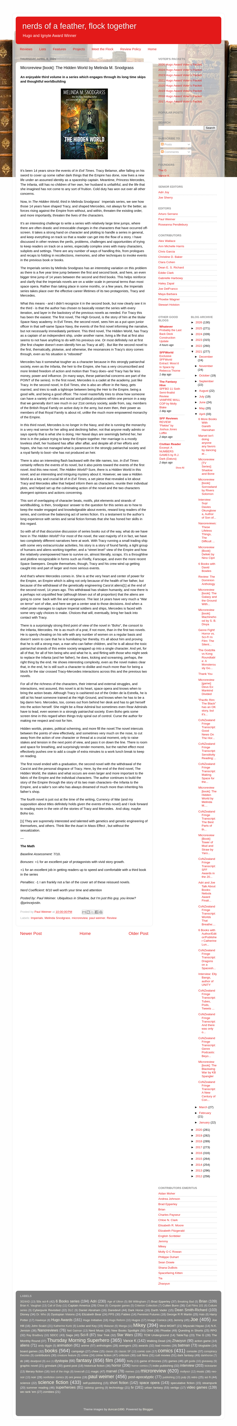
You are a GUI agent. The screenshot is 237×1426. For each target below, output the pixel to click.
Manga (123, 1326)
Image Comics (157, 1320)
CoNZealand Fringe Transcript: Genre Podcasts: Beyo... (207, 1047)
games (173, 1361)
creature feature (66, 1355)
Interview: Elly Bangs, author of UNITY (207, 979)
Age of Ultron (115, 1301)
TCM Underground (156, 1335)
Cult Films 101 (194, 1305)
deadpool (35, 1361)
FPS (111, 1314)
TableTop (182, 1335)
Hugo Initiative (92, 1320)
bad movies (163, 1345)
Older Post (138, 933)
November (206, 366)
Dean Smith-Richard (191, 1310)
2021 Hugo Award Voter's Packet (180, 80)
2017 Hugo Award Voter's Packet (180, 101)
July (202, 396)
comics (165, 1350)
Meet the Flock (102, 49)
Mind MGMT (168, 1326)
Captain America (79, 1305)
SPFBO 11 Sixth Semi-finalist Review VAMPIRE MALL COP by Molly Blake (169, 398)
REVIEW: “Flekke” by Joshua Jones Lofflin (168, 427)
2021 (199, 351)
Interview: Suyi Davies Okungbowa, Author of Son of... (207, 508)
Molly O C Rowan (170, 1251)
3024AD (25, 1301)
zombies (48, 1391)
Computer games (119, 1305)
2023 (199, 340)
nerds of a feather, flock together (79, 26)
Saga (69, 1335)
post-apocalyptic (141, 1377)
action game (203, 1341)
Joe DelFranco (168, 288)
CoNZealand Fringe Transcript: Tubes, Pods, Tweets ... (207, 999)
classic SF (125, 1351)
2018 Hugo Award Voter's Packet (180, 96)
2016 (199, 1153)
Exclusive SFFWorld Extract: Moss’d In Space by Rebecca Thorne (169, 363)
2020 (199, 1129)
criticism (124, 1355)
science (25, 1383)
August (204, 390)
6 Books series (68, 1301)
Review (112, 918)
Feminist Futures (148, 1314)
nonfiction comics (53, 1377)
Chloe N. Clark (168, 1220)
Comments (170, 152)
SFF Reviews (168, 418)
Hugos (136, 1320)
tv (132, 1387)
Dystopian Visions (63, 1314)
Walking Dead (156, 1341)
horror (116, 1365)
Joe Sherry (165, 197)
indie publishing (163, 1365)
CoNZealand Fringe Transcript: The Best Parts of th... (207, 820)
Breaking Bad (186, 1301)
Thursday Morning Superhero (78, 1340)
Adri (93, 1301)
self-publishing (92, 1383)
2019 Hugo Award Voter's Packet (180, 91)
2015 (199, 1158)
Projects (79, 49)
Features (59, 49)
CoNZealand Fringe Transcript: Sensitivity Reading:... (207, 751)
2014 (199, 1164)
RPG (213, 1330)
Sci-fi (84, 1335)
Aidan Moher (166, 1193)
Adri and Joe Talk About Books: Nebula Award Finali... (206, 891)
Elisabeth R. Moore (171, 1225)
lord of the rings (60, 1371)
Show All (180, 468)
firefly (130, 1361)
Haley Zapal (166, 283)
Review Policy (130, 49)
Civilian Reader (170, 444)
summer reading (37, 1387)
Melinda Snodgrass (57, 918)
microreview (80, 918)
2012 (199, 1176)
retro (194, 1377)
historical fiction (94, 1365)
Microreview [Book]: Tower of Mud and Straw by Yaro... (206, 844)
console (192, 1351)
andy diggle (45, 1345)
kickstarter (211, 1365)
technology (116, 1387)
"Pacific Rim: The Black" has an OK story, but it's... (207, 707)
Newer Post (31, 933)
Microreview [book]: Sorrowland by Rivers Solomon (207, 487)
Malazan (109, 1326)
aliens (24, 1345)
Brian (161, 1209)
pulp (183, 1377)
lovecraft (79, 1371)
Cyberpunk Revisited (47, 1310)
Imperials (37, 918)
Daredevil (114, 1310)
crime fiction (103, 1355)
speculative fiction (183, 1383)
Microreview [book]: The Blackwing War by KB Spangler (207, 1069)
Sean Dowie (166, 1262)
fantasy (84, 1360)
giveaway (207, 1361)
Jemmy (163, 1241)
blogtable (205, 1345)
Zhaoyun (164, 1283)
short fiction (119, 1383)
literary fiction (34, 1371)
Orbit (150, 1330)
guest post (70, 1365)
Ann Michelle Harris (171, 246)
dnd (48, 1361)
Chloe (100, 1305)
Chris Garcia (166, 251)
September (206, 381)
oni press (75, 1377)
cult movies (162, 1355)
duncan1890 (116, 1409)
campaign (77, 1351)
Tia (160, 1278)
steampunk (209, 1383)
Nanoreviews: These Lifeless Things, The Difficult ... (207, 532)
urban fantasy (154, 1387)
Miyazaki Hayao (193, 1326)
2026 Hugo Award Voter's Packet (180, 64)
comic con (144, 1351)
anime (85, 1345)
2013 (199, 1170)
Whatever (166, 326)
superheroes (66, 1387)
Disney (24, 1314)
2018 (199, 1141)
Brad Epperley (167, 1204)
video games (197, 1387)
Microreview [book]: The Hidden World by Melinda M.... (207, 796)
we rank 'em (28, 1391)
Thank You (205, 673)
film (109, 1360)
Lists (42, 49)
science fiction (53, 1382)
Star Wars (125, 1335)
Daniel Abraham (89, 1310)
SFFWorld (166, 352)
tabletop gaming (94, 1387)
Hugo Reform (117, 1320)
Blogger (148, 1409)
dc (21, 1361)
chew (95, 1351)
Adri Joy (163, 192)
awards (143, 1345)
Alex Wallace (167, 241)
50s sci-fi (42, 1301)
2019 (199, 1135)
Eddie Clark (166, 272)
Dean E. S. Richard (171, 267)
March (203, 1107)
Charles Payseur (169, 1214)
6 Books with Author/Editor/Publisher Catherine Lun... (207, 937)
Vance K (163, 175)
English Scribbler (169, 1236)
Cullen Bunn (170, 1305)
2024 (199, 334)
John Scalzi (38, 1326)
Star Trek (103, 1335)
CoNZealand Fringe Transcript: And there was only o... (207, 1023)
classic (109, 1351)
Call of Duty (55, 1305)
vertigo (174, 1387)
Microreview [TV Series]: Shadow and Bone (206, 466)
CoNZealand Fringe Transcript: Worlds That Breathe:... (207, 915)
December (206, 356)
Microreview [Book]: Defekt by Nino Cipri (206, 553)
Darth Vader (159, 1310)
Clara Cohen (166, 262)
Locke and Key (87, 1326)
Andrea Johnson (169, 1198)
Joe (194, 1319)
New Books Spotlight (125, 1330)
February (205, 1113)
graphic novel (29, 1365)
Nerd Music (96, 1330)
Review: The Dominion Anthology (206, 580)
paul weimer (97, 918)
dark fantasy (185, 1355)
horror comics (140, 1365)
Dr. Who (41, 1314)
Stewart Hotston (169, 304)
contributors (42, 1355)
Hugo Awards (62, 1320)
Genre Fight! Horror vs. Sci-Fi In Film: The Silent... (206, 637)
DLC (70, 1310)
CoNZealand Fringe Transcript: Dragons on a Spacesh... (207, 959)
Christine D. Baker (170, 257)
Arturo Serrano (168, 214)
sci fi (207, 1377)
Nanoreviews (48, 1330)
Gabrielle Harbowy (170, 278)
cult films (142, 1355)
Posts (166, 144)
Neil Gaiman (74, 1330)
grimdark (51, 1365)
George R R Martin (179, 1314)
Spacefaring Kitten (170, 1273)
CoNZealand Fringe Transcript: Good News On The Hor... (207, 729)
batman (184, 1345)
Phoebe (166, 1330)
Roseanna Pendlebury (173, 224)
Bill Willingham (137, 1301)
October (205, 375)
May (202, 408)
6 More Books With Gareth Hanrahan (207, 424)
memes (129, 1371)
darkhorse (207, 1355)
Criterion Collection (146, 1305)
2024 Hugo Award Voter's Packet (180, 69)
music (200, 1371)
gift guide (189, 1361)
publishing (169, 1377)
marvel (111, 1371)
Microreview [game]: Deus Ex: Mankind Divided (206, 687)
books (51, 1350)
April (202, 414)
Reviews (26, 49)
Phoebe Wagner (169, 299)
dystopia (61, 1361)
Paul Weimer (166, 219)
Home (152, 49)
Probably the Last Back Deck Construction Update (170, 335)
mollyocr (185, 1371)
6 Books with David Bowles (206, 567)
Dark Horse (135, 1310)
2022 (199, 345)
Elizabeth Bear (91, 1314)
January (205, 1122)
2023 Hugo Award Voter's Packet (180, 75)
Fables (125, 1314)
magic (95, 1371)
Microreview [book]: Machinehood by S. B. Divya (207, 617)
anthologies (104, 1345)
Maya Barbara (167, 294)
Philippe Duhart (168, 1257)
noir (33, 1377)
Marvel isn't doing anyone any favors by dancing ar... (207, 444)
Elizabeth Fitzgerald (171, 1230)
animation (65, 1345)
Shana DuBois (167, 1267)
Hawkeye (40, 1320)
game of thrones (150, 1361)
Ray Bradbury (35, 1335)
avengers (125, 1345)
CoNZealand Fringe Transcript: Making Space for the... (207, 772)
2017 (199, 1147)
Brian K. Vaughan (30, 1305)
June (202, 402)
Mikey (162, 1246)
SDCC (54, 1335)
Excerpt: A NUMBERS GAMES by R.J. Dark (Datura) (169, 453)
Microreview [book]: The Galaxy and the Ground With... (207, 597)
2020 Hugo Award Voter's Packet (180, 85)
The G (162, 170)
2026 (199, 322)
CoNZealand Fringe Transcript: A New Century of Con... (207, 1091)
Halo (202, 1314)
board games (29, 1351)
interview (187, 1365)
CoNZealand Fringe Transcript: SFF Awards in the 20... (207, 867)
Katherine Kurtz (63, 1326)
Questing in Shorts (190, 1330)
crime (84, 1355)
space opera (150, 1383)
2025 (199, 328)
